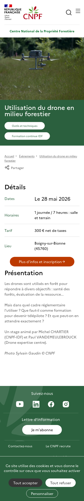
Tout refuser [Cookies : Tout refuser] (60, 482)
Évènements (26, 156)
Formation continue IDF (27, 136)
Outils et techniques (24, 126)
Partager (14, 167)
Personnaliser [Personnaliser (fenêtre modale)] (42, 493)
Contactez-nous (20, 446)
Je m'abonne (42, 429)
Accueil (9, 156)
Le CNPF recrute (58, 446)
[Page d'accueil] (32, 12)
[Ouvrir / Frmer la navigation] (78, 11)
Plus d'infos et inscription (42, 261)
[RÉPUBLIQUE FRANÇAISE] (13, 12)
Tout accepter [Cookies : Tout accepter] (25, 482)
